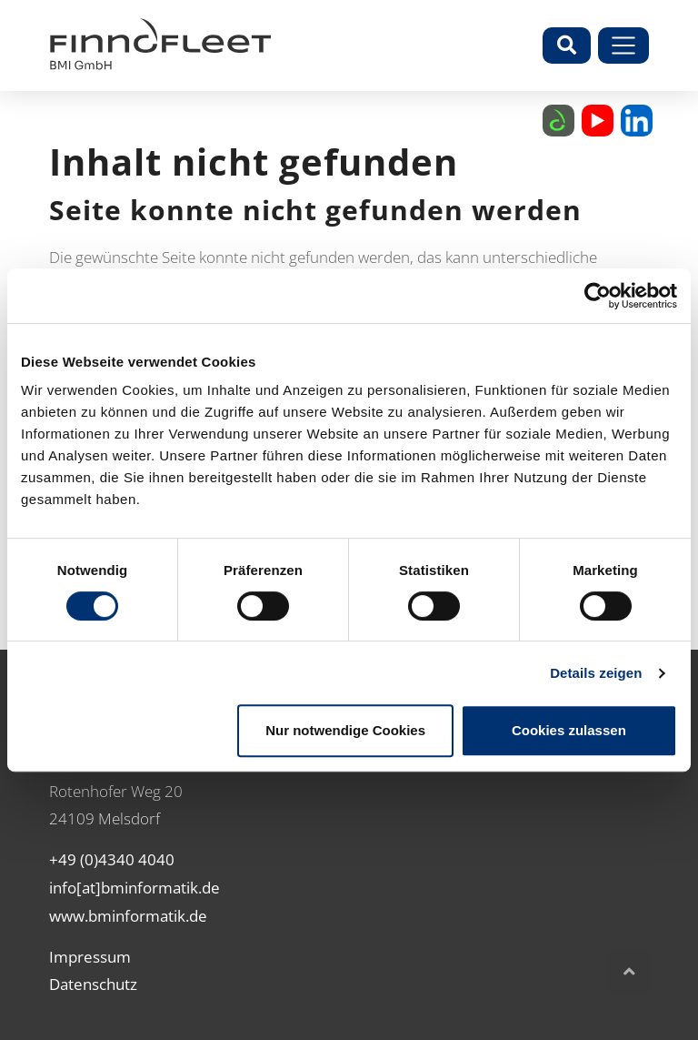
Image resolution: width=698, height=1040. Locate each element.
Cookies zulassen (569, 730)
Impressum (90, 956)
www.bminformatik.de (128, 915)
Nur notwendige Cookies (345, 730)
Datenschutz (93, 984)
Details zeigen (596, 673)
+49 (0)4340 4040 (111, 859)
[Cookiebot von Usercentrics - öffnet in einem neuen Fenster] (597, 295)
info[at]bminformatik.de (134, 887)
